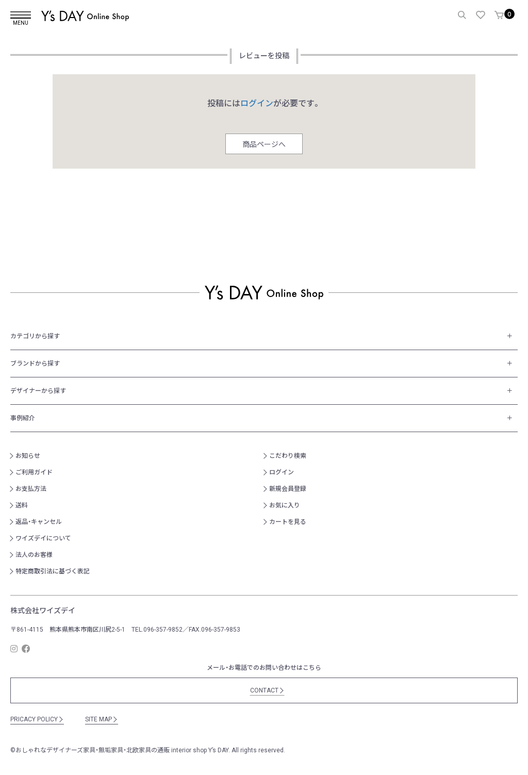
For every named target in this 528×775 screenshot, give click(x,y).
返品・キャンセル (38, 521)
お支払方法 (30, 488)
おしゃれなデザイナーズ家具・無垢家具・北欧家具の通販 (92, 750)
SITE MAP (101, 719)
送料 (21, 505)
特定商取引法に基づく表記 (52, 571)
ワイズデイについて (43, 538)
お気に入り (284, 505)
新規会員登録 (287, 488)
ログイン (281, 472)
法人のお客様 (34, 554)
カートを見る (287, 521)
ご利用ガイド (34, 472)
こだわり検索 (287, 455)
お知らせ (27, 455)
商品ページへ (264, 144)
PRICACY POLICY (37, 719)
